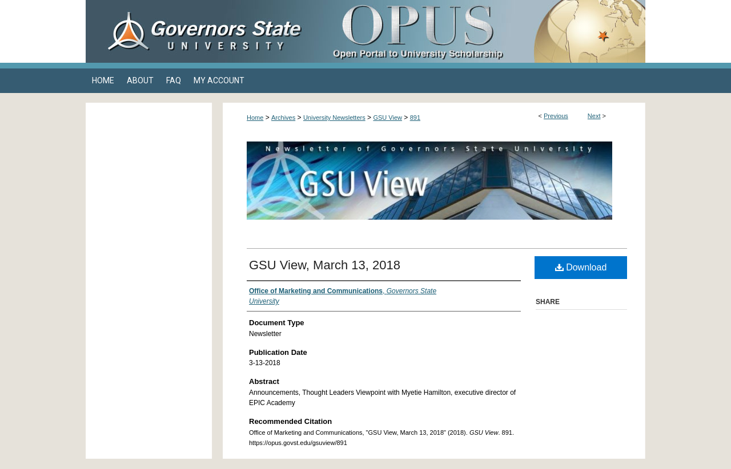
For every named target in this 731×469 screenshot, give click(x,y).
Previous (556, 115)
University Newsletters (334, 117)
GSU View (387, 117)
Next (594, 115)
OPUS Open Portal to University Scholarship (479, 31)
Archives (283, 117)
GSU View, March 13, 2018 (324, 265)
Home (255, 117)
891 (415, 117)
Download (581, 267)
